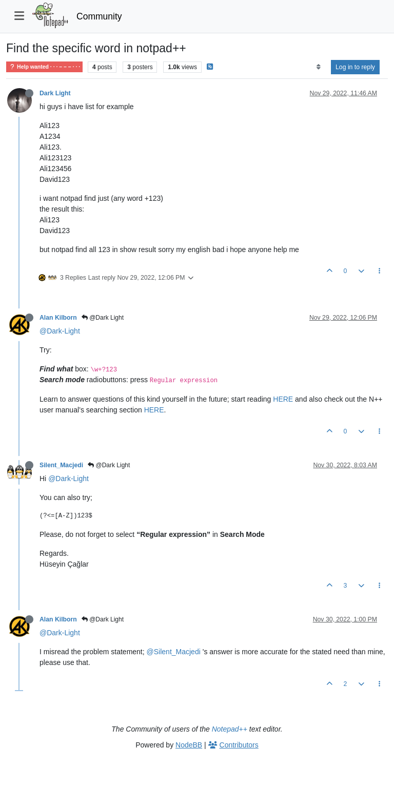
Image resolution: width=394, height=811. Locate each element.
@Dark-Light (60, 331)
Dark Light (55, 93)
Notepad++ (229, 729)
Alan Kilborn (58, 317)
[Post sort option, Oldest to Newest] (318, 67)
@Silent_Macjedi (174, 652)
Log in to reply (355, 67)
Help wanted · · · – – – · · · (44, 67)
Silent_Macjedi (61, 465)
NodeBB (188, 745)
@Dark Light (103, 317)
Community (99, 16)
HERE (283, 399)
